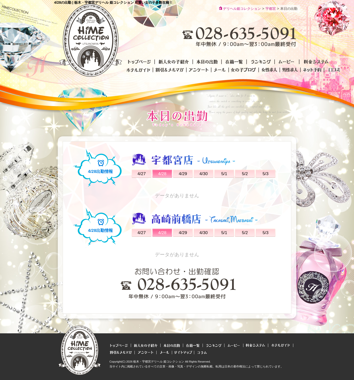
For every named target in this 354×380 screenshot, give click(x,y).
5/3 (265, 173)
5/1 (224, 173)
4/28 (162, 173)
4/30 (203, 173)
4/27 (141, 173)
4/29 (183, 173)
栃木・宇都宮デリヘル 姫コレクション (158, 361)
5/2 (245, 173)
